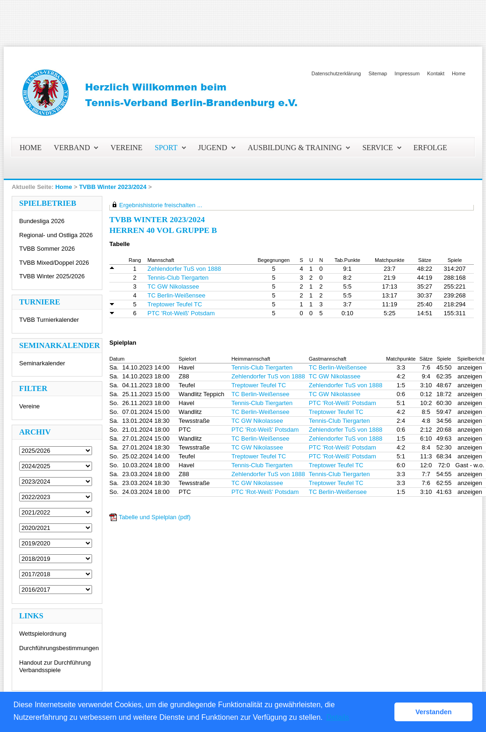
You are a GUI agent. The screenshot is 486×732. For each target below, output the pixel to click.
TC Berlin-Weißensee (177, 295)
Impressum (407, 73)
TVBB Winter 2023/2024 (112, 186)
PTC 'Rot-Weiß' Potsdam (181, 313)
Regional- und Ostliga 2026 (56, 235)
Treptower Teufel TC (175, 304)
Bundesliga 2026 (41, 221)
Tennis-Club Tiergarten (178, 277)
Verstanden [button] (433, 712)
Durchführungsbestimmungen (59, 648)
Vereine (29, 406)
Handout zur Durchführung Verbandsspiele (55, 666)
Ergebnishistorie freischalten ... (160, 205)
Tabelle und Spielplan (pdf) (155, 517)
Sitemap (377, 73)
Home (458, 73)
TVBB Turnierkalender (49, 319)
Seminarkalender (42, 363)
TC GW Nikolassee (174, 286)
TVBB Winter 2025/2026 (52, 276)
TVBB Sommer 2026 (47, 248)
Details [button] (337, 717)
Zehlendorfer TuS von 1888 (185, 268)
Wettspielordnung (42, 633)
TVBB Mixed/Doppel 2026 (54, 262)
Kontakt (435, 73)
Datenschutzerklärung (336, 73)
